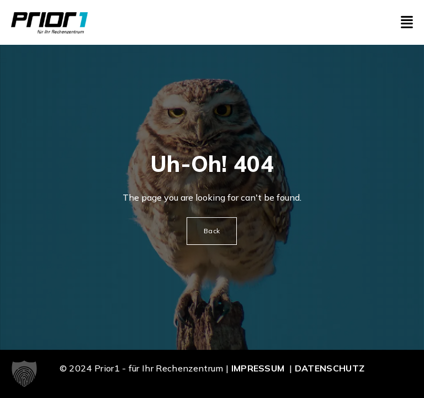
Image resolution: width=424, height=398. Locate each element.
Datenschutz (330, 368)
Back (212, 231)
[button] (24, 373)
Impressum (258, 368)
